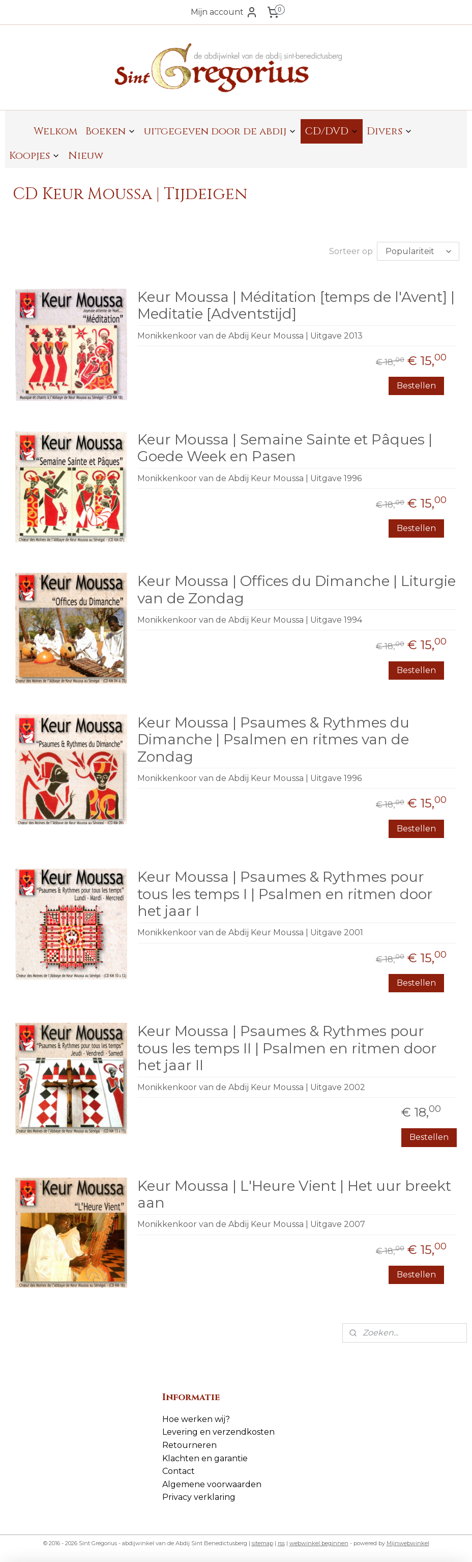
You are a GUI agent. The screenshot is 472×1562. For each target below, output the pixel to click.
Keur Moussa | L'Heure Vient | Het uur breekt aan (294, 1194)
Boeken (110, 131)
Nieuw (85, 155)
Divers (389, 131)
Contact (178, 1471)
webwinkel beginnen (318, 1543)
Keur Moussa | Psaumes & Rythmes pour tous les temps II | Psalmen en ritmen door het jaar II (287, 1048)
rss (281, 1543)
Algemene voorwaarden (211, 1484)
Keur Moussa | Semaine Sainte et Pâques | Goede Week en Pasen (284, 448)
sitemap (262, 1543)
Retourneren (189, 1445)
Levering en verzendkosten (218, 1432)
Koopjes (34, 155)
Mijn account (224, 12)
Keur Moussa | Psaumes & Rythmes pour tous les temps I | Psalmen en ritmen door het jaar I (285, 894)
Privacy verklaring (198, 1497)
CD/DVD (332, 131)
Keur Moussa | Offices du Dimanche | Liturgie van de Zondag (296, 590)
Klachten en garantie (205, 1458)
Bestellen (416, 385)
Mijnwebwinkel (408, 1543)
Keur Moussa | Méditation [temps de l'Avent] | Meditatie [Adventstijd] (296, 306)
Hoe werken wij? (196, 1419)
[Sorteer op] (418, 251)
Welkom (55, 131)
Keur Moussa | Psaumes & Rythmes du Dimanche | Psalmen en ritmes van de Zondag (273, 739)
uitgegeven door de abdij (220, 131)
